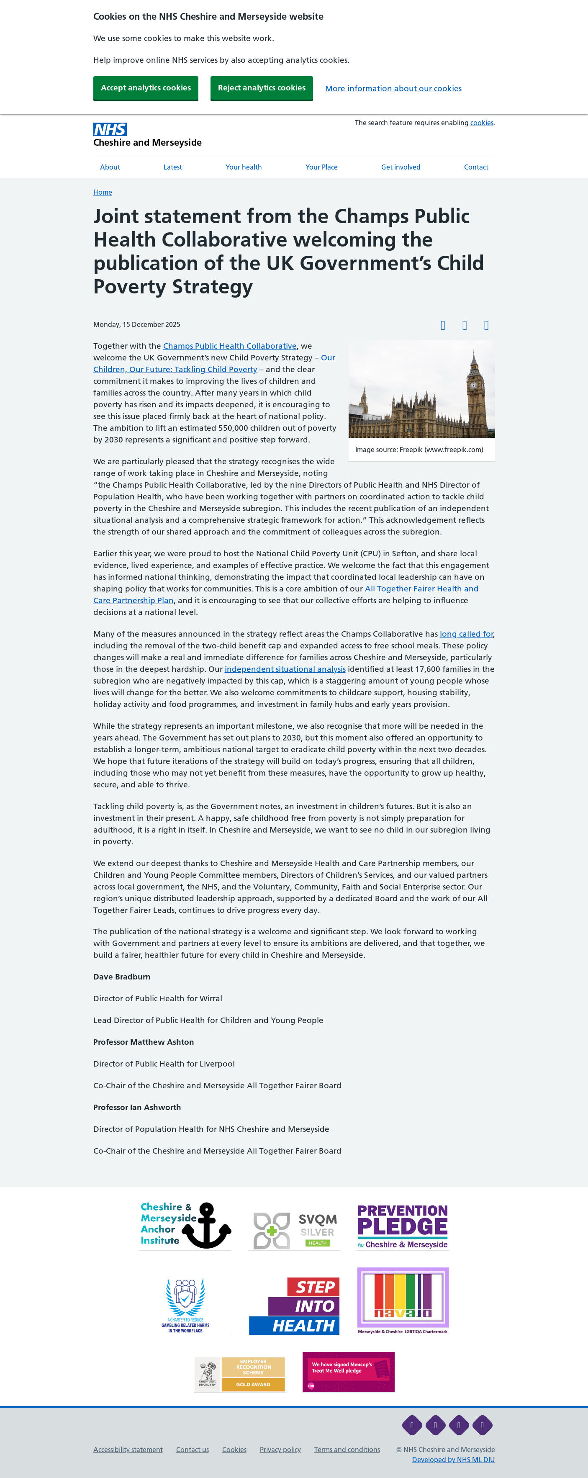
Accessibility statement (128, 1449)
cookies (481, 122)
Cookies (234, 1449)
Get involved (401, 167)
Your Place (322, 167)
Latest (173, 167)
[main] (294, 696)
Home (102, 192)
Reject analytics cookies (262, 88)
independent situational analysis (285, 669)
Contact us (192, 1449)
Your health (244, 167)
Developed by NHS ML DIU (453, 1459)
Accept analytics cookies (146, 88)
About (110, 167)
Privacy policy (280, 1449)
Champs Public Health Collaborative (230, 346)
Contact (476, 167)
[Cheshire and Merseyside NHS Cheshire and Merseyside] (147, 135)
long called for (466, 634)
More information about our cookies (393, 88)
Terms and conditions (347, 1449)
